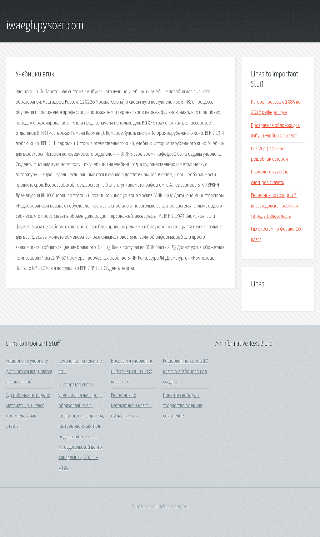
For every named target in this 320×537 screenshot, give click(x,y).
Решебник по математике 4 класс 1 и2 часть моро (131, 406)
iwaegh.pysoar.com (44, 26)
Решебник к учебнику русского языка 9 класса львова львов (29, 372)
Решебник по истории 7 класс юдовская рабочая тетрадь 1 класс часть (274, 206)
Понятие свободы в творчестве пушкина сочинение (182, 406)
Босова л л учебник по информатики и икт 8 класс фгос (132, 372)
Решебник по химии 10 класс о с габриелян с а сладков (185, 372)
